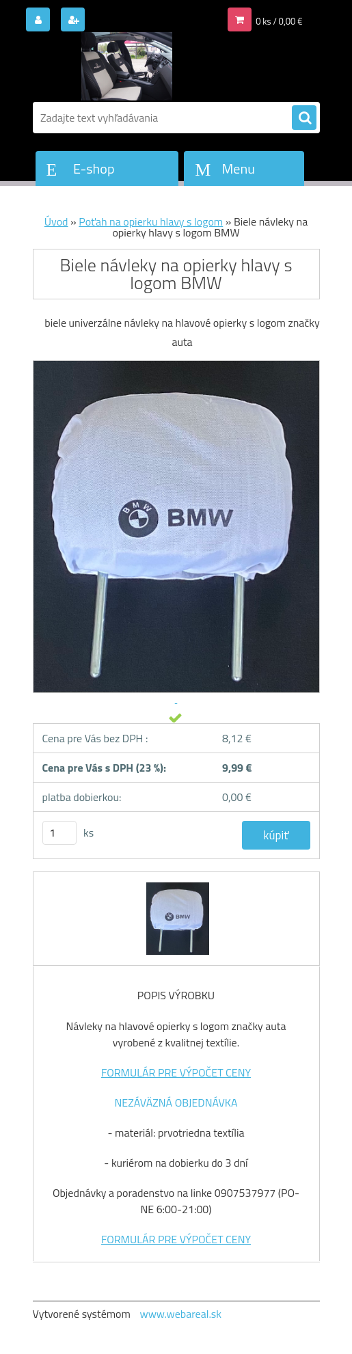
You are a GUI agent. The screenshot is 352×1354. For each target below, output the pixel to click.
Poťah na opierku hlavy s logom (151, 221)
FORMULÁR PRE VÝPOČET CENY (176, 1072)
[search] (304, 118)
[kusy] (59, 833)
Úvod (56, 221)
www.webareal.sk (180, 1313)
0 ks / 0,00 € (279, 21)
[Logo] (127, 66)
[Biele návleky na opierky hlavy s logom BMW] (176, 884)
